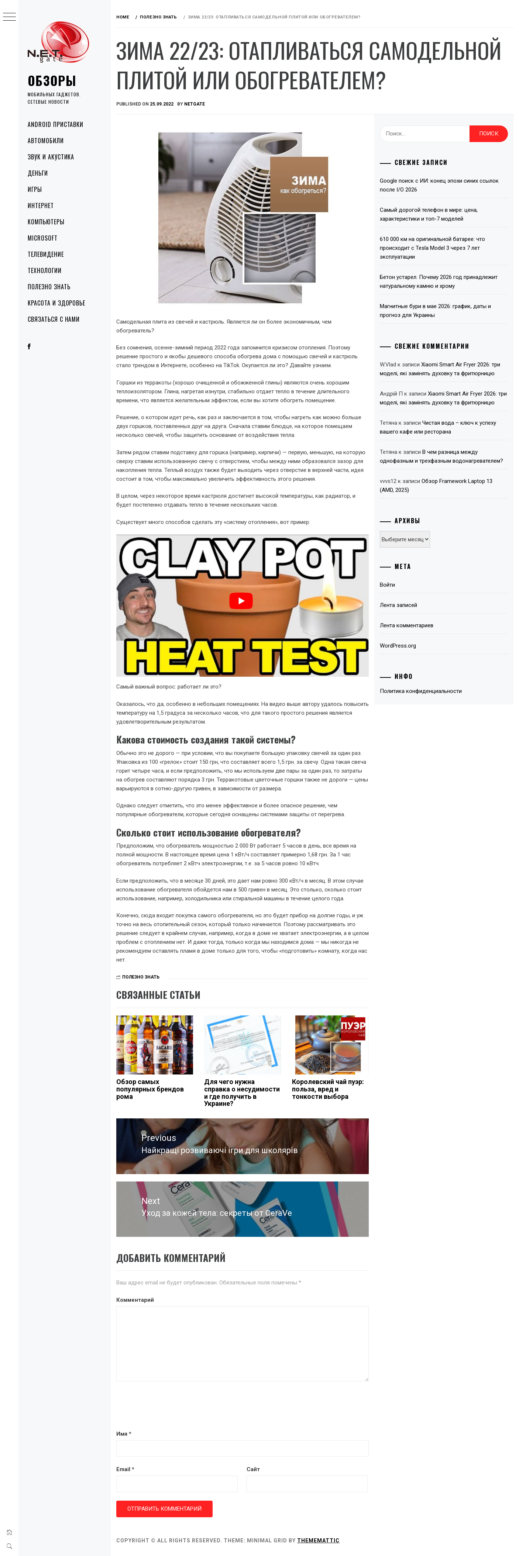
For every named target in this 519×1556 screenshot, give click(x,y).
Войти (387, 585)
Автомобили (46, 140)
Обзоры (52, 80)
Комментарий (135, 1300)
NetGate (194, 104)
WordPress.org (398, 645)
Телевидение (46, 254)
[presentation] (172, 1406)
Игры (35, 189)
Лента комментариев (406, 625)
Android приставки (55, 124)
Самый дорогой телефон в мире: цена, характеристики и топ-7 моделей (429, 214)
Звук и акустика (51, 156)
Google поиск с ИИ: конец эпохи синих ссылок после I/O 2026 (439, 185)
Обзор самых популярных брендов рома (150, 1089)
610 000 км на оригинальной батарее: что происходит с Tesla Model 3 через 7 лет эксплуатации (432, 248)
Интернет (41, 205)
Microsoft (43, 238)
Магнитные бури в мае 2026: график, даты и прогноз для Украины (435, 310)
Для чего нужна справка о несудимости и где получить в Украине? (242, 1092)
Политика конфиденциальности (421, 691)
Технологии (45, 270)
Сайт (253, 1469)
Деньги (38, 173)
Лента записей (398, 605)
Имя (123, 1434)
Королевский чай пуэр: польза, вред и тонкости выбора (328, 1089)
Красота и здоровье (56, 303)
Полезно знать (49, 286)
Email (125, 1469)
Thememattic (318, 1540)
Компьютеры (46, 221)
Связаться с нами (54, 319)
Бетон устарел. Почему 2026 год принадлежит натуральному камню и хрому (439, 281)
